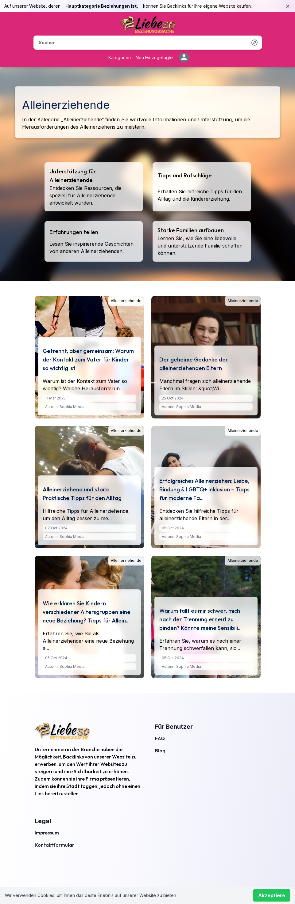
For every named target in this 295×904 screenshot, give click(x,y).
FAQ (160, 738)
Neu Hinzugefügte (154, 57)
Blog (160, 750)
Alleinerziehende (126, 300)
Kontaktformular (54, 845)
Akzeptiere (271, 895)
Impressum (47, 833)
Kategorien (119, 57)
